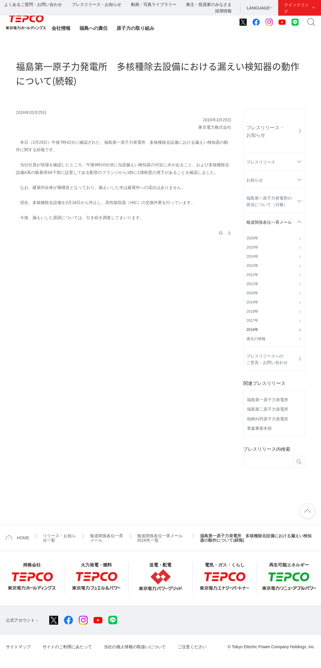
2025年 (252, 247)
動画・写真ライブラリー (153, 4)
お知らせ (254, 180)
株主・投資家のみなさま (209, 4)
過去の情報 (256, 339)
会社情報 (61, 28)
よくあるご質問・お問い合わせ (33, 4)
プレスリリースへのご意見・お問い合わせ (267, 359)
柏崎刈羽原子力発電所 (267, 419)
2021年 (252, 284)
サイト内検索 (311, 22)
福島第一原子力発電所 (267, 399)
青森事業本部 (259, 428)
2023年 (252, 266)
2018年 (252, 311)
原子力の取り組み (135, 28)
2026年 (252, 238)
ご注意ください (192, 646)
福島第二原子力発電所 (267, 409)
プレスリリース (260, 162)
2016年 (252, 330)
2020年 (252, 293)
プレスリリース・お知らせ (96, 4)
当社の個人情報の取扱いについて (135, 646)
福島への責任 (93, 28)
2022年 (252, 275)
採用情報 (223, 11)
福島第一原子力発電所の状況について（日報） (269, 201)
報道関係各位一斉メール (269, 222)
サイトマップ (18, 646)
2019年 (252, 302)
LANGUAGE (258, 8)
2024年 (252, 256)
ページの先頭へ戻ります (307, 511)
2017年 (252, 321)
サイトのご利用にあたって (67, 646)
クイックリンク (296, 8)
